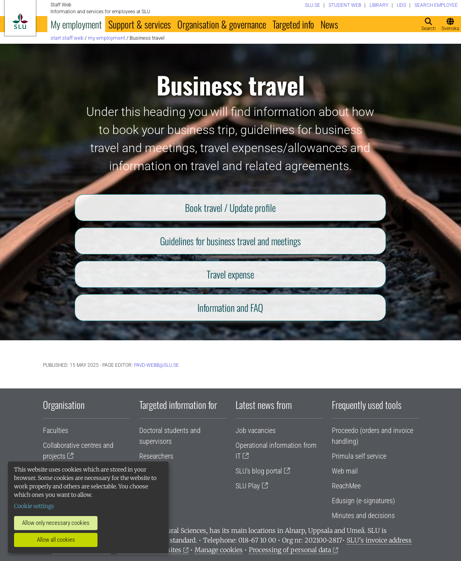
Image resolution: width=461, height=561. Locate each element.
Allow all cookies (56, 539)
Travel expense (230, 274)
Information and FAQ (230, 307)
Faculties (55, 430)
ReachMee (346, 486)
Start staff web (67, 38)
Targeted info (293, 24)
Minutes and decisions (363, 515)
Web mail (345, 471)
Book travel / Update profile (230, 207)
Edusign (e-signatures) (363, 500)
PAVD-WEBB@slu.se (156, 365)
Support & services (139, 24)
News (329, 24)
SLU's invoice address (379, 540)
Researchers (156, 456)
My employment (76, 24)
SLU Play (248, 486)
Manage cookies (219, 550)
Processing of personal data (290, 550)
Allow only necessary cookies (55, 522)
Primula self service (359, 456)
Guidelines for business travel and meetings (230, 241)
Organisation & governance (221, 24)
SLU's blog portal (259, 471)
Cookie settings (34, 506)
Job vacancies (256, 430)
